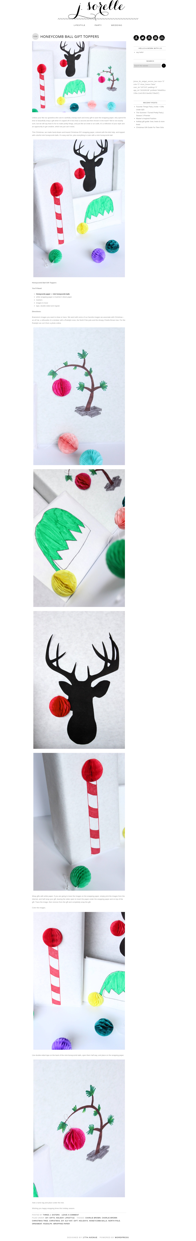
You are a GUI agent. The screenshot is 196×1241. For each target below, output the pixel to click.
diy (46, 1218)
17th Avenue (90, 1237)
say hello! (140, 52)
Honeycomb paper (43, 294)
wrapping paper (61, 1224)
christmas (54, 1221)
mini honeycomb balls (61, 294)
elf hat (68, 1221)
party (98, 25)
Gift (76, 1221)
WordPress (122, 1237)
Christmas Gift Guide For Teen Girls (150, 127)
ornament (37, 1224)
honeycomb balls (98, 1221)
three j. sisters (51, 1215)
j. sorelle (98, 10)
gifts (52, 1218)
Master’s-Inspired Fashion (146, 118)
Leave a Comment (70, 1215)
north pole (114, 1221)
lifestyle (79, 25)
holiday (60, 1218)
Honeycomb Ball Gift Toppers (69, 36)
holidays (83, 1221)
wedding (116, 25)
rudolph (47, 1224)
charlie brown (93, 1218)
